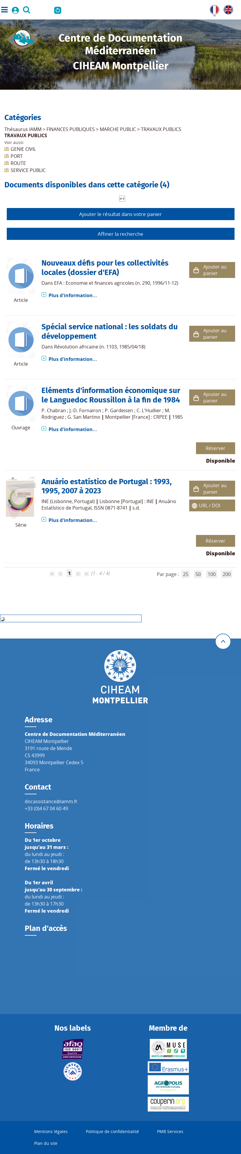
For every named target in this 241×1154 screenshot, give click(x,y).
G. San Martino (83, 417)
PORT (17, 156)
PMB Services (170, 1131)
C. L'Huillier (149, 410)
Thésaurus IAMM (22, 129)
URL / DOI (209, 505)
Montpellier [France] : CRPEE (136, 417)
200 (227, 574)
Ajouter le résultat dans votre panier (120, 214)
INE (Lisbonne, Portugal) (68, 501)
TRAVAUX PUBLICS (161, 129)
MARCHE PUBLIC (118, 129)
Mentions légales (51, 1131)
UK (227, 8)
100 (212, 574)
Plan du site (45, 1143)
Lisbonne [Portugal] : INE (126, 501)
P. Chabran (53, 410)
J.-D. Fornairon (85, 410)
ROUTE (18, 163)
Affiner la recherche (120, 233)
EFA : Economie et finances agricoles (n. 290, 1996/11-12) (116, 283)
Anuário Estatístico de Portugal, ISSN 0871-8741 (108, 504)
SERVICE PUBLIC (28, 170)
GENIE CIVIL (23, 149)
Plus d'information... (73, 295)
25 (185, 574)
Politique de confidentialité (112, 1131)
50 (198, 574)
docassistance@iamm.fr (51, 801)
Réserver (215, 448)
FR (212, 8)
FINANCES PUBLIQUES (70, 129)
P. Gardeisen (119, 410)
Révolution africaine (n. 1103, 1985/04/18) (99, 346)
